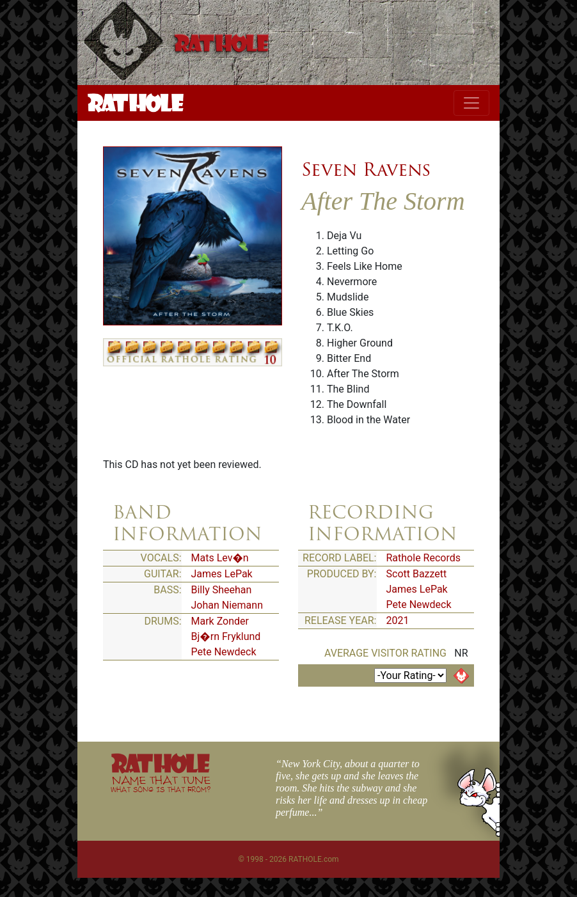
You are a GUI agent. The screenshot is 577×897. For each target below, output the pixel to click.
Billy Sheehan (221, 590)
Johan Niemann (227, 605)
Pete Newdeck (224, 652)
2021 (397, 620)
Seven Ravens (366, 169)
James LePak (222, 574)
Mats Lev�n (220, 558)
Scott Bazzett (416, 574)
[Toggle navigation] (471, 103)
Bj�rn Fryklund (226, 636)
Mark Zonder (220, 621)
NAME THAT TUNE (160, 783)
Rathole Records (423, 558)
